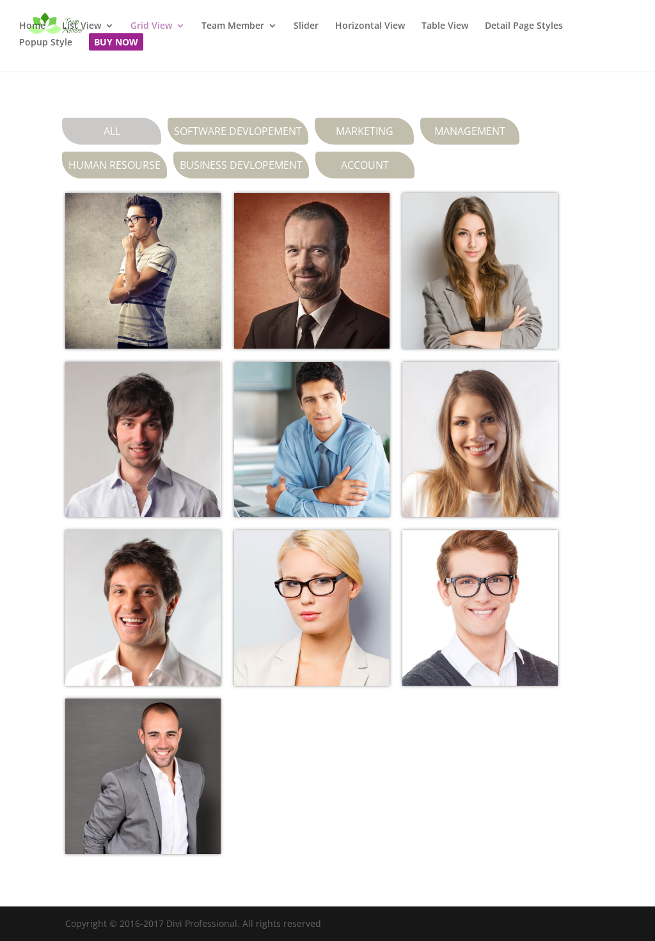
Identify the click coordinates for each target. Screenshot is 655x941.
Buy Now (116, 43)
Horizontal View (370, 26)
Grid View (151, 26)
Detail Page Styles (524, 26)
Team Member (232, 26)
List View (81, 26)
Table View (445, 26)
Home (32, 26)
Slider (306, 26)
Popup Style (45, 43)
